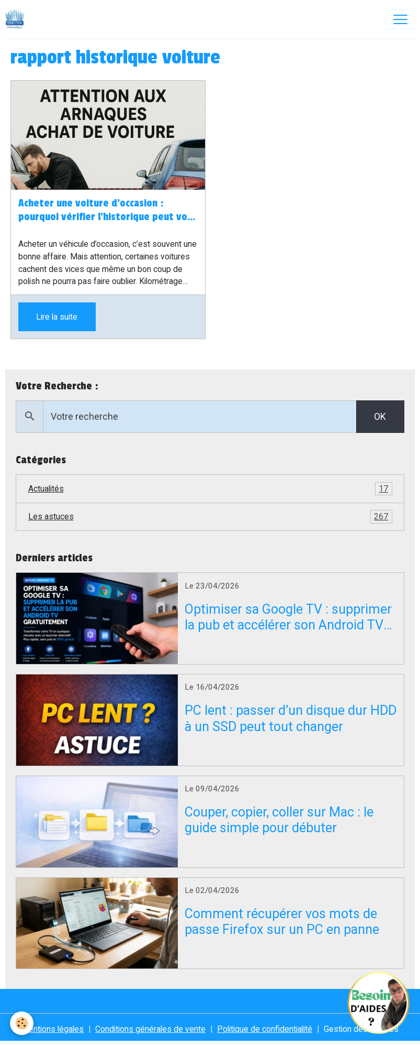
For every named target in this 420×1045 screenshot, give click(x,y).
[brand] (17, 19)
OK (380, 416)
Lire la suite (56, 317)
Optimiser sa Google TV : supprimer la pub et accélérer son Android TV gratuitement (288, 617)
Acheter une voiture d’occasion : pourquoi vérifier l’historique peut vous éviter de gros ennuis (107, 210)
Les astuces (210, 517)
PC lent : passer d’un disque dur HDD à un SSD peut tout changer (290, 718)
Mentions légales (52, 1029)
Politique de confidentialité (264, 1029)
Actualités (210, 489)
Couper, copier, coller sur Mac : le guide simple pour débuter (279, 819)
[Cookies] (22, 1023)
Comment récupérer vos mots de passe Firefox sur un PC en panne (282, 921)
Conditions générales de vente (150, 1029)
